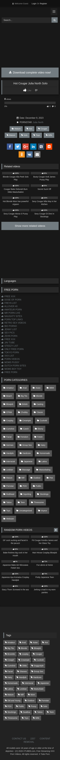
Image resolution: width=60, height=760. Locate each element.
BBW (51, 388)
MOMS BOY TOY (11, 369)
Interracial (10, 461)
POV (25, 486)
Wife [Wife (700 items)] (37, 718)
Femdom (24, 437)
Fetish (39, 437)
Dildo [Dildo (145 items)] (24, 666)
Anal (25, 388)
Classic (40, 412)
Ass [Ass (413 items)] (46, 642)
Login (34, 3)
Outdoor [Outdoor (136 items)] (31, 700)
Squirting (27, 494)
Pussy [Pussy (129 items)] (33, 706)
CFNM (9, 412)
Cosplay (9, 420)
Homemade (45, 453)
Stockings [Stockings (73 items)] (11, 712)
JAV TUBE (8, 342)
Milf (22, 478)
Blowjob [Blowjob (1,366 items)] (37, 648)
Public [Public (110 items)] (21, 706)
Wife (49, 135)
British (25, 404)
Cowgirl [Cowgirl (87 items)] (10, 660)
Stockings (44, 494)
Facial (9, 437)
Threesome (39, 502)
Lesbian (9, 470)
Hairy (43, 445)
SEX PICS (8, 333)
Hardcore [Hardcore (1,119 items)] (37, 677)
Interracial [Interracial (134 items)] (29, 683)
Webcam (10, 519)
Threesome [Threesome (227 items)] (12, 718)
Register (43, 3)
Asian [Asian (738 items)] (35, 642)
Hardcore (27, 453)
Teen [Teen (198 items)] (51, 712)
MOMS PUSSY (10, 362)
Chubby (24, 412)
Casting (40, 404)
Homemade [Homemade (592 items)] (12, 683)
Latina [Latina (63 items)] (10, 689)
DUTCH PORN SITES (13, 365)
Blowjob (9, 404)
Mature (16, 129)
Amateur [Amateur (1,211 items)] (11, 642)
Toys (36, 135)
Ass (29, 129)
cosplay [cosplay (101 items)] (25, 654)
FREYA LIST (9, 303)
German (9, 445)
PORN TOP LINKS (12, 319)
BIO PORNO (9, 326)
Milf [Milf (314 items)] (22, 695)
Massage (26, 470)
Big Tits (24, 396)
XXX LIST (7, 356)
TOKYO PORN (10, 352)
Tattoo (9, 502)
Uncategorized (25, 511)
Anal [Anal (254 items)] (24, 642)
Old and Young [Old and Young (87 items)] (13, 700)
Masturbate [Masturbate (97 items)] (39, 689)
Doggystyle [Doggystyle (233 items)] (38, 666)
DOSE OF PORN (11, 300)
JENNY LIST (9, 329)
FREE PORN (9, 372)
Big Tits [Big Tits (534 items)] (10, 648)
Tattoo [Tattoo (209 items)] (39, 712)
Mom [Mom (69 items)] (33, 695)
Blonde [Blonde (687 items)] (24, 648)
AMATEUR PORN (11, 309)
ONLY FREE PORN (12, 349)
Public (38, 486)
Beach (9, 396)
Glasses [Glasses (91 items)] (23, 671)
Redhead (10, 494)
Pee (51, 478)
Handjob (10, 453)
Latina (44, 461)
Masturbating (44, 470)
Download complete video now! (30, 72)
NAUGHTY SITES (11, 316)
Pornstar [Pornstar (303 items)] (45, 700)
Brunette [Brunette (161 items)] (11, 654)
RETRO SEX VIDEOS (13, 323)
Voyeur (44, 511)
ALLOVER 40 (9, 306)
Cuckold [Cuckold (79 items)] (40, 660)
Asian (38, 388)
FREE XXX (8, 296)
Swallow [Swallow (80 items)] (26, 712)
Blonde (39, 396)
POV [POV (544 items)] (9, 706)
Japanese (28, 461)
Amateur (10, 388)
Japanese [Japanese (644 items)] (44, 683)
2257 (32, 738)
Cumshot (10, 429)
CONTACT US (19, 738)
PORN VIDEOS (10, 359)
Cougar (42, 129)
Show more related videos (30, 225)
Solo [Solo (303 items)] (45, 706)
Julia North (38, 122)
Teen (23, 502)
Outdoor (36, 478)
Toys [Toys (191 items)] (26, 718)
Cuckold (43, 420)
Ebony (40, 429)
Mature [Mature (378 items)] (10, 695)
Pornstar (10, 486)
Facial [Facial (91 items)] (10, 671)
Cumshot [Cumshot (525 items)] (11, 666)
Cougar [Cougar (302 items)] (38, 654)
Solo (24, 135)
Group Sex (27, 445)
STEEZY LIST (9, 346)
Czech (26, 429)
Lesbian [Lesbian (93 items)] (23, 689)
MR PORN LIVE (10, 313)
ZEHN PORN (9, 336)
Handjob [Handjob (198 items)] (22, 677)
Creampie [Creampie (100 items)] (25, 660)
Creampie (26, 420)
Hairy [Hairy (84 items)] (9, 677)
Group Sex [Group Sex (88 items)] (38, 671)
